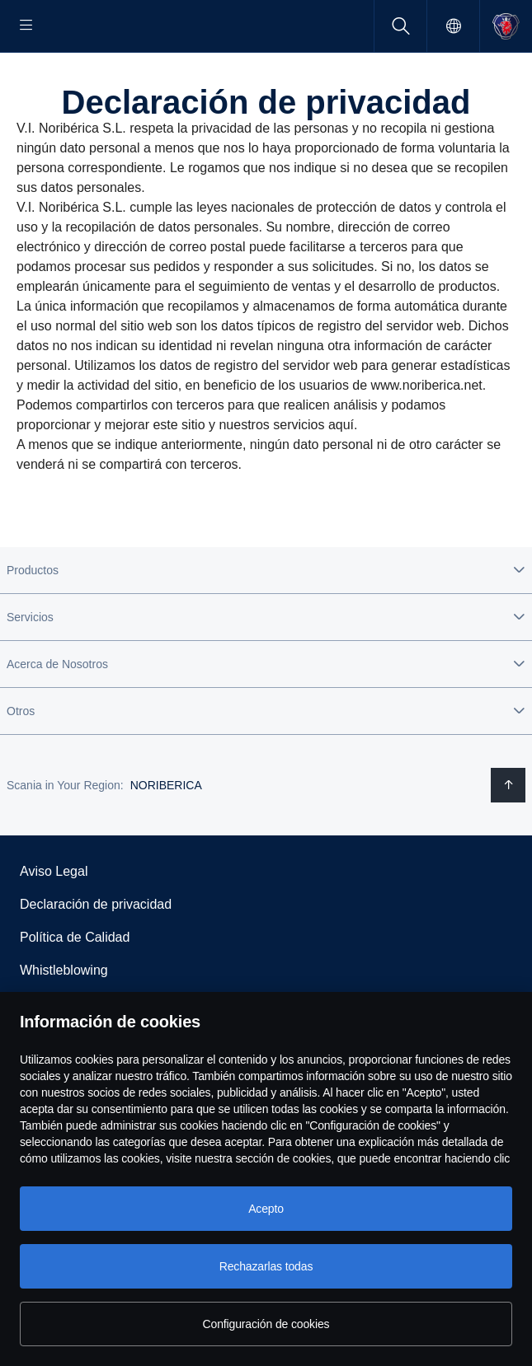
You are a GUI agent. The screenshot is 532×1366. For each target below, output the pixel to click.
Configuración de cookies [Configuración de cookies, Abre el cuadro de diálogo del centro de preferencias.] (266, 1324)
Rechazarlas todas (266, 1266)
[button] (266, 623)
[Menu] (26, 26)
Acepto (266, 1208)
